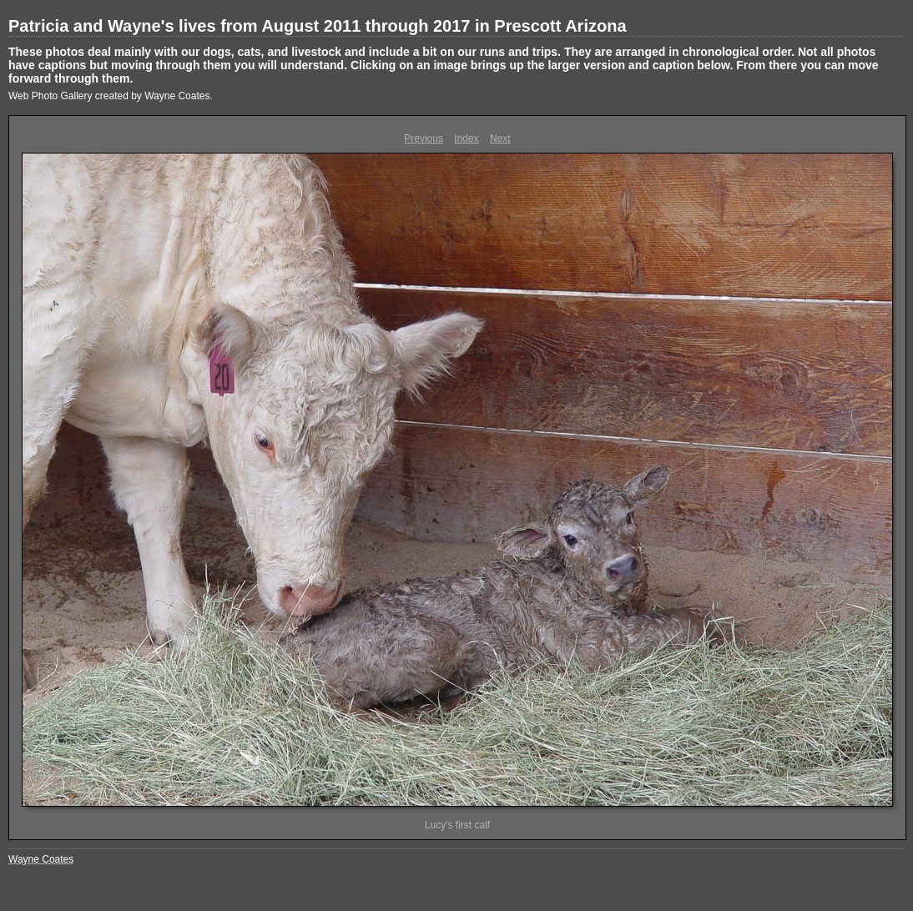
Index (466, 138)
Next (500, 138)
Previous (423, 138)
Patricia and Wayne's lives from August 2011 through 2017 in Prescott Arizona (317, 26)
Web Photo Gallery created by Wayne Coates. (110, 96)
